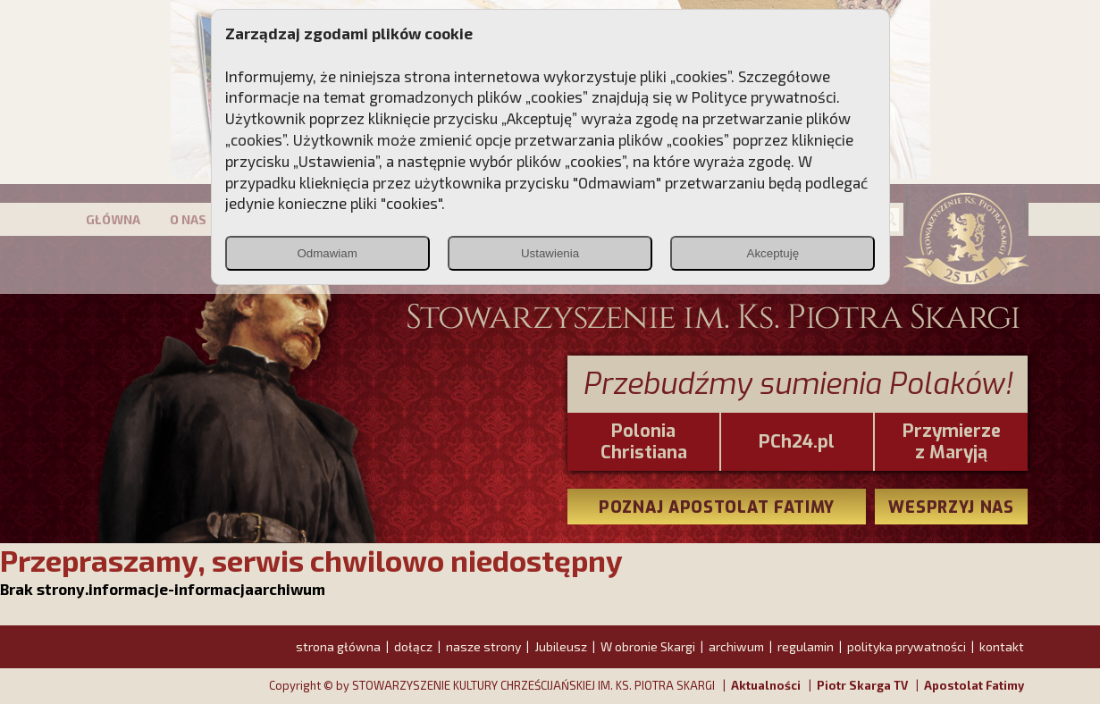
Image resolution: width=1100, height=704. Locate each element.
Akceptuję (773, 253)
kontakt (1001, 646)
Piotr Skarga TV (862, 685)
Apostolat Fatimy (974, 685)
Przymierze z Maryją (952, 442)
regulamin (805, 646)
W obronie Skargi (647, 646)
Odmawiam (327, 253)
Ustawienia (550, 253)
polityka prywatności (906, 646)
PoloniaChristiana (643, 442)
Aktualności (766, 685)
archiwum (736, 646)
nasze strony (483, 646)
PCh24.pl (797, 442)
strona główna (338, 646)
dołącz (413, 646)
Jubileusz (560, 646)
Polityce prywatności (764, 96)
